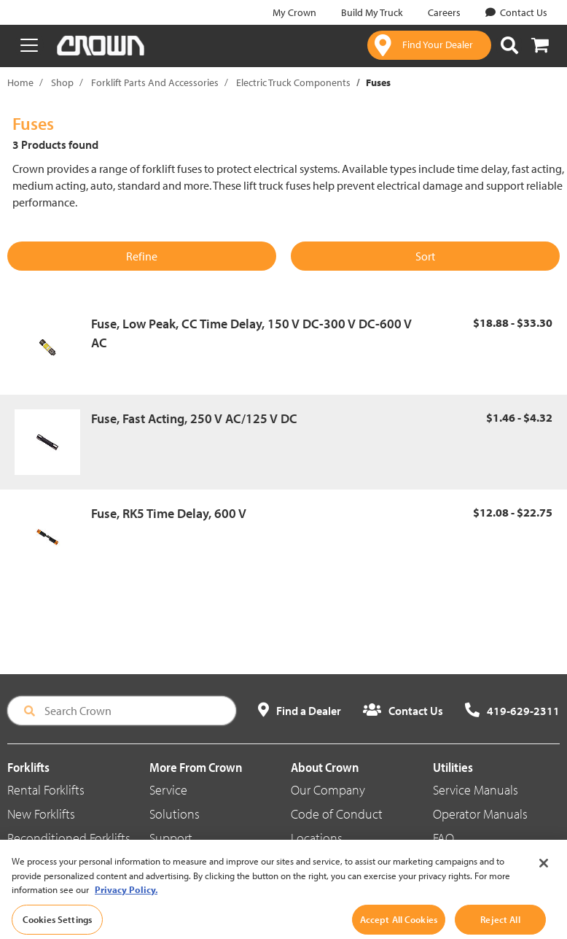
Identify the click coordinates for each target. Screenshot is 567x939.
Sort (425, 256)
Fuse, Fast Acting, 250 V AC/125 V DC (194, 418)
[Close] (544, 881)
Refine (141, 256)
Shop (62, 82)
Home (20, 82)
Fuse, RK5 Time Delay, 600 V (168, 513)
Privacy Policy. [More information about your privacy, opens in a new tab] (126, 907)
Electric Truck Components (293, 82)
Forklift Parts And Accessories (155, 82)
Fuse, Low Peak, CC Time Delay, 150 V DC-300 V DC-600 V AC (251, 333)
